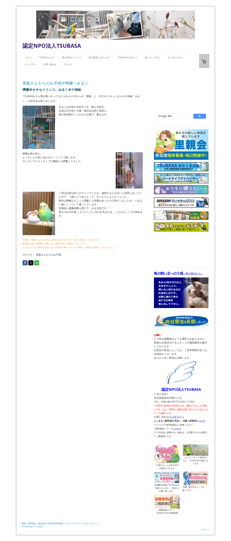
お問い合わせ (49, 64)
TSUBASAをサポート (128, 57)
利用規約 (32, 523)
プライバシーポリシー (74, 523)
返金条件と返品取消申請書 (50, 523)
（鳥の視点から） (178, 273)
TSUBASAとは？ (47, 57)
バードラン (30, 64)
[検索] (173, 116)
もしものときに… (175, 57)
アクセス (68, 64)
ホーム (28, 57)
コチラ (175, 417)
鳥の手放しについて (72, 57)
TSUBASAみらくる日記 (32, 526)
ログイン (205, 529)
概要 (24, 523)
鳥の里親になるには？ (99, 57)
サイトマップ (93, 523)
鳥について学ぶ (152, 57)
